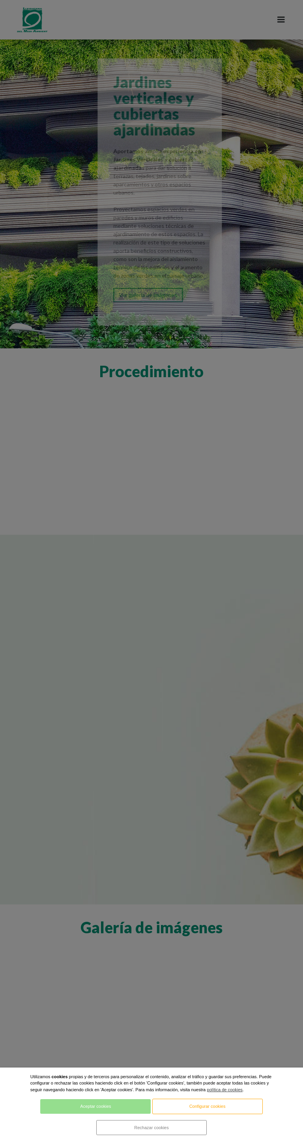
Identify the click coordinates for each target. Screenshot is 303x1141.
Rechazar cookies (151, 1127)
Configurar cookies (207, 1106)
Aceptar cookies (95, 1106)
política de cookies (225, 1089)
